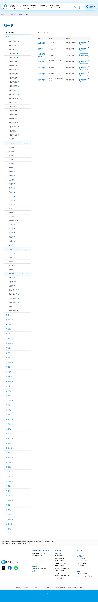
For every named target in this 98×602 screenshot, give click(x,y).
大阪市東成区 (13, 82)
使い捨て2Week (59, 555)
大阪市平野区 (13, 127)
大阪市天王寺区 (13, 65)
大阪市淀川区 (13, 114)
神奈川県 (9, 376)
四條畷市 (11, 273)
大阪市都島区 (13, 41)
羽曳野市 (11, 245)
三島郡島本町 (13, 290)
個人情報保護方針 (60, 587)
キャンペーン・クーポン (39, 561)
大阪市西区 (12, 53)
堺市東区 (11, 147)
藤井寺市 (11, 261)
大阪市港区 (12, 57)
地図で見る (84, 43)
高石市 (11, 257)
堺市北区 (11, 159)
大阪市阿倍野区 (13, 98)
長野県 (8, 405)
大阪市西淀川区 (13, 74)
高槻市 (11, 184)
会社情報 (18, 587)
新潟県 (8, 381)
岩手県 (8, 324)
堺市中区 (11, 143)
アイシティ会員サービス (83, 563)
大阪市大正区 (13, 61)
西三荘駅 (41, 68)
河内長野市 (12, 220)
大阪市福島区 (13, 45)
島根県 (8, 457)
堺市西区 (11, 151)
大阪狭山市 (12, 282)
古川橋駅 (41, 74)
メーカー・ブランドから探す (62, 575)
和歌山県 (9, 448)
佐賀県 (8, 500)
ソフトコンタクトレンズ (61, 563)
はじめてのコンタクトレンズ (40, 551)
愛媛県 (8, 486)
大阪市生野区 (13, 86)
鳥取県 (8, 453)
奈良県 (8, 443)
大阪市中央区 (13, 135)
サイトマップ (34, 587)
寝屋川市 (11, 216)
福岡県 (8, 495)
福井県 (8, 396)
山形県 (8, 338)
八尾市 (11, 204)
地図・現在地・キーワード (39, 568)
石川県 (8, 391)
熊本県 (8, 510)
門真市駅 (41, 61)
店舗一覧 (34, 571)
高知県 (8, 491)
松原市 (11, 224)
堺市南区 (11, 155)
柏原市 (11, 241)
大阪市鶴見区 (13, 118)
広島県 (8, 467)
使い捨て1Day (58, 553)
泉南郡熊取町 (13, 302)
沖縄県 (8, 529)
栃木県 (8, 353)
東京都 (8, 372)
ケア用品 (57, 573)
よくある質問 (80, 566)
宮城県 (8, 329)
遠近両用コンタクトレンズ (62, 568)
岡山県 (8, 462)
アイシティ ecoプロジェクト (84, 576)
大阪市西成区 (13, 110)
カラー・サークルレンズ (61, 570)
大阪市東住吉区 (13, 106)
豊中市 (11, 167)
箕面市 (11, 237)
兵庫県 (8, 438)
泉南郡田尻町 (13, 306)
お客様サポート (81, 556)
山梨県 (8, 400)
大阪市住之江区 (13, 123)
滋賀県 (8, 429)
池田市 (11, 171)
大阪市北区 (12, 131)
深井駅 (40, 49)
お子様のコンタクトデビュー (40, 555)
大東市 (11, 229)
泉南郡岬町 (12, 310)
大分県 (8, 514)
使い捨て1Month (59, 558)
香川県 (8, 481)
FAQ (75, 8)
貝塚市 (11, 188)
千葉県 (8, 367)
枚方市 (11, 196)
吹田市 (11, 176)
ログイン (80, 8)
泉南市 (11, 269)
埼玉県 (8, 362)
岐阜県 (8, 410)
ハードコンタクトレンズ (61, 560)
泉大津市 (11, 180)
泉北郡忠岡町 (13, 298)
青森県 (8, 319)
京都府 (8, 434)
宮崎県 (8, 519)
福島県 (8, 343)
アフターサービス (81, 558)
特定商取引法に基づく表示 (75, 587)
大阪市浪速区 (13, 70)
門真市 (11, 249)
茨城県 (8, 348)
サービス (79, 551)
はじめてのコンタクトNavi (39, 553)
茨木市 (11, 200)
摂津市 (11, 253)
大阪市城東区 (13, 94)
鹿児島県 (9, 524)
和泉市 (11, 233)
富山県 (8, 386)
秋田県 (8, 334)
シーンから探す (59, 578)
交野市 (11, 278)
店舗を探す (14, 14)
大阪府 (8, 37)
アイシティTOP (4, 14)
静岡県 (8, 415)
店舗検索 (92, 7)
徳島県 (8, 476)
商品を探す (58, 551)
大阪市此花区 (13, 49)
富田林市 (11, 212)
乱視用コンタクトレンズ (61, 565)
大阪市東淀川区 (13, 78)
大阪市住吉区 (13, 102)
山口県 (8, 472)
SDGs (78, 571)
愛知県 (8, 419)
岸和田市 (11, 163)
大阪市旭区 (12, 90)
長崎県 (8, 505)
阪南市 (11, 286)
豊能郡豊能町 (13, 294)
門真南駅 (41, 80)
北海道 (8, 315)
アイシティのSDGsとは (83, 573)
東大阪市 (11, 265)
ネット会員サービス (82, 561)
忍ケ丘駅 (41, 43)
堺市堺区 (11, 139)
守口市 (11, 192)
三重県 (8, 424)
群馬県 (8, 357)
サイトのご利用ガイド (47, 587)
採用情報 (26, 587)
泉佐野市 (11, 208)
